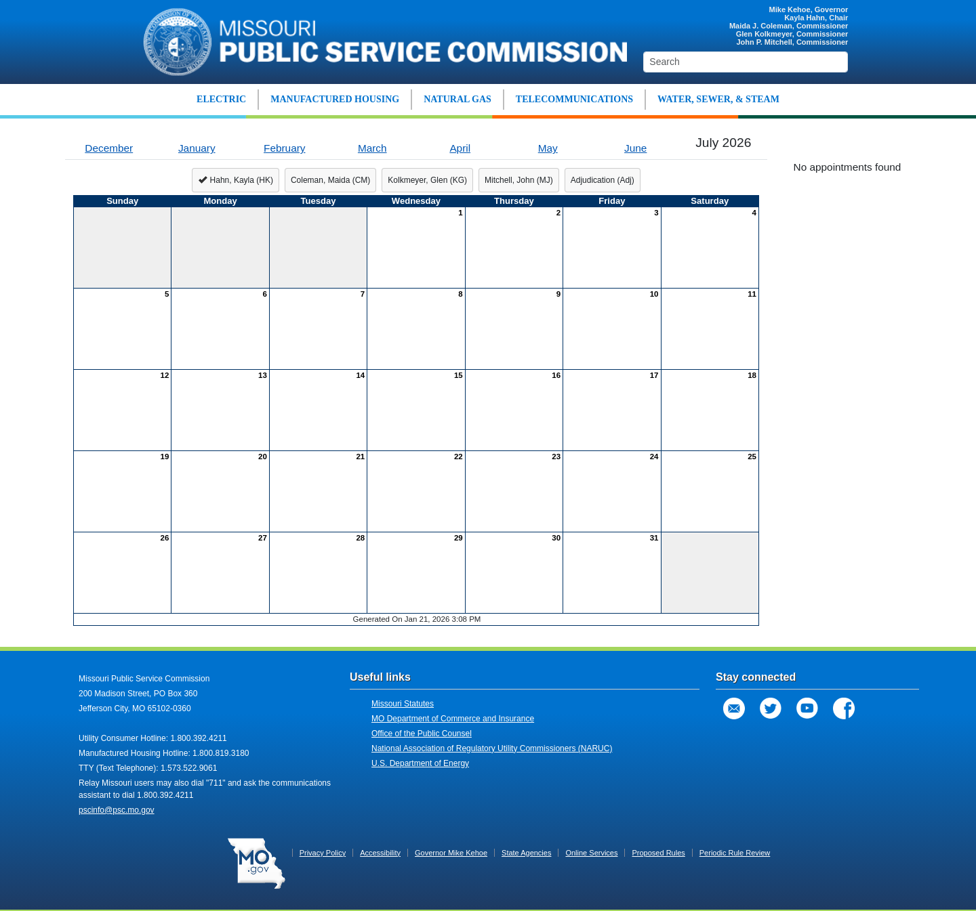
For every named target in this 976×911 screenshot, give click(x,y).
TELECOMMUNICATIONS (574, 99)
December (109, 148)
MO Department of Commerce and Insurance (452, 718)
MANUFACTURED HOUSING (334, 99)
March (372, 148)
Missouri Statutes (402, 703)
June (635, 148)
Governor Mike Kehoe (451, 853)
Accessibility (380, 853)
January (197, 148)
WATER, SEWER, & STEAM (718, 99)
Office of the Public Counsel (421, 733)
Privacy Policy (323, 853)
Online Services (591, 853)
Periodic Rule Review (735, 853)
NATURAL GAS (457, 99)
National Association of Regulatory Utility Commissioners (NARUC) (491, 748)
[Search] (745, 61)
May (548, 148)
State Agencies (526, 853)
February (284, 148)
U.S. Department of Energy (420, 763)
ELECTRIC (221, 99)
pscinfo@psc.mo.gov (117, 810)
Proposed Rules (658, 853)
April (459, 148)
